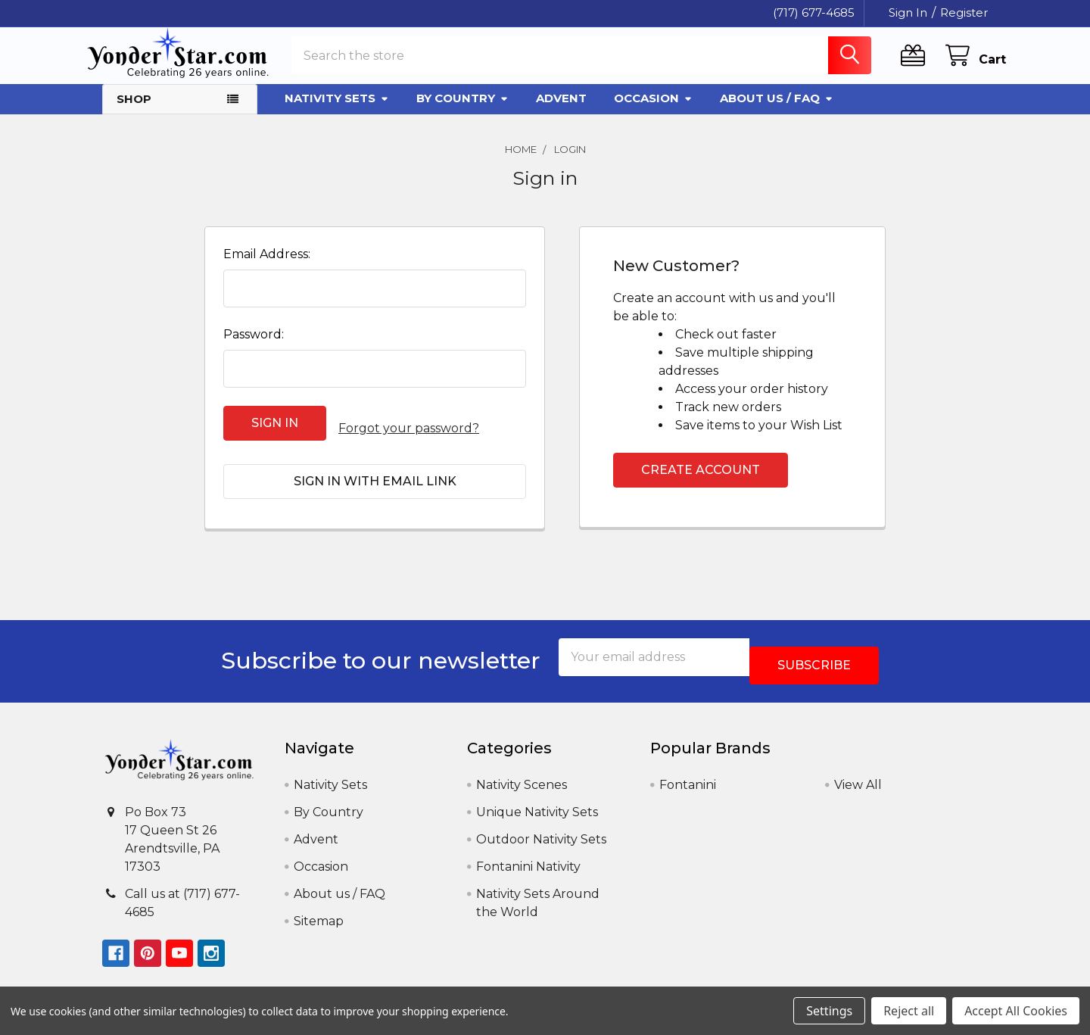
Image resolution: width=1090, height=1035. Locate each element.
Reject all (908, 1010)
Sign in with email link (375, 483)
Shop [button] (134, 112)
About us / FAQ (776, 111)
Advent (561, 111)
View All (858, 770)
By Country (462, 111)
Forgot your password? (408, 436)
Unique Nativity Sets (537, 797)
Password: (253, 348)
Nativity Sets (337, 111)
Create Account (700, 483)
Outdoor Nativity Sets (541, 825)
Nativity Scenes (521, 770)
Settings (829, 1010)
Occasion (653, 111)
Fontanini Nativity (528, 852)
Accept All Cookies (1015, 1010)
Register (964, 12)
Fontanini (687, 770)
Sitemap (319, 906)
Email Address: (266, 267)
